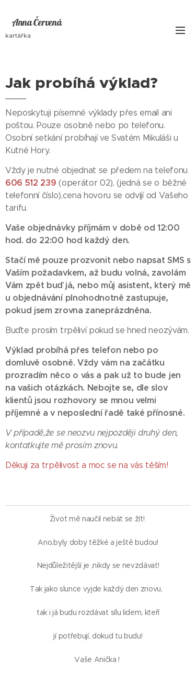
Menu (180, 30)
